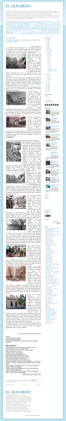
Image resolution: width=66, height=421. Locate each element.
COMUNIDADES (48, 250)
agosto (48, 55)
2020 (47, 42)
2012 (47, 87)
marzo (48, 78)
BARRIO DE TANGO (20, 22)
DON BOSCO (48, 258)
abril (47, 76)
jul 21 (49, 62)
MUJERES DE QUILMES (11, 31)
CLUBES (21, 23)
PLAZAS (15, 32)
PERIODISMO (44, 31)
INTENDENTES (34, 27)
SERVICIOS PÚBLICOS (50, 314)
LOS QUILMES (41, 29)
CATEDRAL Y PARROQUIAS (50, 244)
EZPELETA (7, 26)
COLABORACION (27, 23)
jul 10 (49, 68)
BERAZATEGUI (27, 22)
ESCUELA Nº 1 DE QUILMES (51, 263)
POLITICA (19, 32)
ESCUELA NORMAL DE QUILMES (53, 24)
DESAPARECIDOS (49, 257)
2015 (47, 82)
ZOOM (7, 35)
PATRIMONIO (38, 31)
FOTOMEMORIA (32, 26)
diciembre (48, 49)
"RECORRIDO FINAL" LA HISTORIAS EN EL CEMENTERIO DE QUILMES (55, 144)
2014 (47, 84)
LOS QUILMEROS (35, 29)
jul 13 (49, 65)
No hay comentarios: (24, 380)
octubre (48, 52)
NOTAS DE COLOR (26, 31)
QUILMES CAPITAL (24, 32)
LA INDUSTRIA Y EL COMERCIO (28, 28)
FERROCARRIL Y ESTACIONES (15, 26)
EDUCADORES (26, 24)
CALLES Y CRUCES (48, 22)
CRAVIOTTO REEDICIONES (42, 23)
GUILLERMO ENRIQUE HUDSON (42, 26)
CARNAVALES (54, 22)
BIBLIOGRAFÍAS (37, 22)
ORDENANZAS (33, 31)
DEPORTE (58, 23)
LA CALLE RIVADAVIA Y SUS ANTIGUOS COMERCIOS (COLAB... (52, 70)
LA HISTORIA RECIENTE (15, 28)
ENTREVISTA (48, 262)
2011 (47, 88)
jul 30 (49, 58)
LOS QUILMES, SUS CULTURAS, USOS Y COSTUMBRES (54, 118)
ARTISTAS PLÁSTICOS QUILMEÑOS (52, 234)
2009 (47, 91)
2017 (47, 46)
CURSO (54, 23)
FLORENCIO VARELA (25, 26)
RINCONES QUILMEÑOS (53, 32)
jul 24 (49, 59)
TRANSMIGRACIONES (50, 319)
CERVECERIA (13, 23)
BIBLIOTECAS (42, 22)
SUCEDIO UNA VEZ (26, 34)
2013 (47, 85)
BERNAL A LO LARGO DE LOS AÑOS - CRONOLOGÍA (55, 170)
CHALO (17, 23)
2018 (47, 45)
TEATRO (34, 34)
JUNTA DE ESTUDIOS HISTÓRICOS (45, 27)
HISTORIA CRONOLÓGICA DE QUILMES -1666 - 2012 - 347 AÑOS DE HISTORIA (55, 135)
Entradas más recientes (10, 384)
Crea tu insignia (47, 98)
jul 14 (49, 64)
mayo (48, 75)
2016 (47, 48)
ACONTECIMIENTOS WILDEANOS (13, 21)
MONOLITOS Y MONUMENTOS (54, 29)
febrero (48, 79)
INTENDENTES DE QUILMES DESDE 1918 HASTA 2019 (55, 162)
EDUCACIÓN (20, 24)
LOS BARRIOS (11, 29)
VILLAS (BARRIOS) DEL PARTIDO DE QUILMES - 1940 (55, 126)
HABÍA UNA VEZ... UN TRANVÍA (54, 26)
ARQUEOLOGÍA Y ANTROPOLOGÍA (44, 21)
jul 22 (49, 61)
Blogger (39, 415)
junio (48, 73)
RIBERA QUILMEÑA (43, 32)
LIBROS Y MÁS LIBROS (50, 286)
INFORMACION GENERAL (16, 27)
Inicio (24, 384)
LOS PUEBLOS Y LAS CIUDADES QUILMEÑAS (23, 29)
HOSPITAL (7, 27)
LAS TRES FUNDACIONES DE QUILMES (44, 28)
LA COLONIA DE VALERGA (50, 280)
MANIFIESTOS (47, 29)
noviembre (48, 51)
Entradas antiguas (38, 384)
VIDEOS (52, 34)
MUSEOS (19, 31)
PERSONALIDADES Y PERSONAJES (52, 303)
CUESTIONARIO (48, 253)
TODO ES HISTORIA (39, 34)
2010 (47, 90)
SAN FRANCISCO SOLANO (50, 313)
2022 (47, 39)
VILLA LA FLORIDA (49, 322)
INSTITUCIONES (27, 27)
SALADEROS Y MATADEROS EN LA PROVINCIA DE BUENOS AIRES (55, 153)
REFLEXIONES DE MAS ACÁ (33, 32)
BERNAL (32, 22)
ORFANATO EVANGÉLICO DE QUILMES (55, 177)
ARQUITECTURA (53, 21)
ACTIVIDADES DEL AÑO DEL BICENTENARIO (29, 21)
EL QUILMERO (18, 6)
